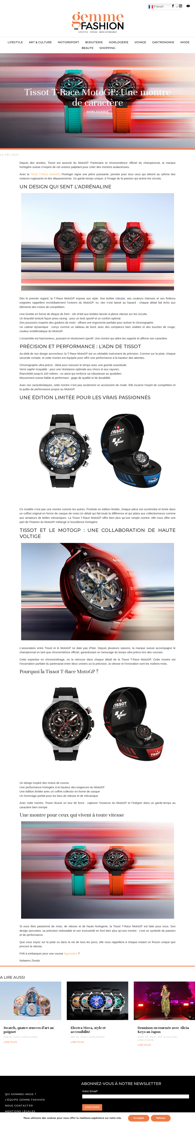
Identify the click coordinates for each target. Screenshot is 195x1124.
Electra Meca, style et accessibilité (88, 1030)
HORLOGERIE (118, 42)
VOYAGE (140, 42)
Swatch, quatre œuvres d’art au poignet (29, 1030)
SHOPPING (107, 48)
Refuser (161, 1118)
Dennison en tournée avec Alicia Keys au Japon (163, 1030)
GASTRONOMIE (163, 42)
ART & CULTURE (40, 42)
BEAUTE (87, 48)
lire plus (10, 1041)
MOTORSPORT (68, 42)
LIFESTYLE (15, 42)
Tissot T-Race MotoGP (45, 174)
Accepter (138, 1118)
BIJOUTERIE (94, 42)
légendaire (70, 953)
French (156, 7)
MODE (184, 42)
